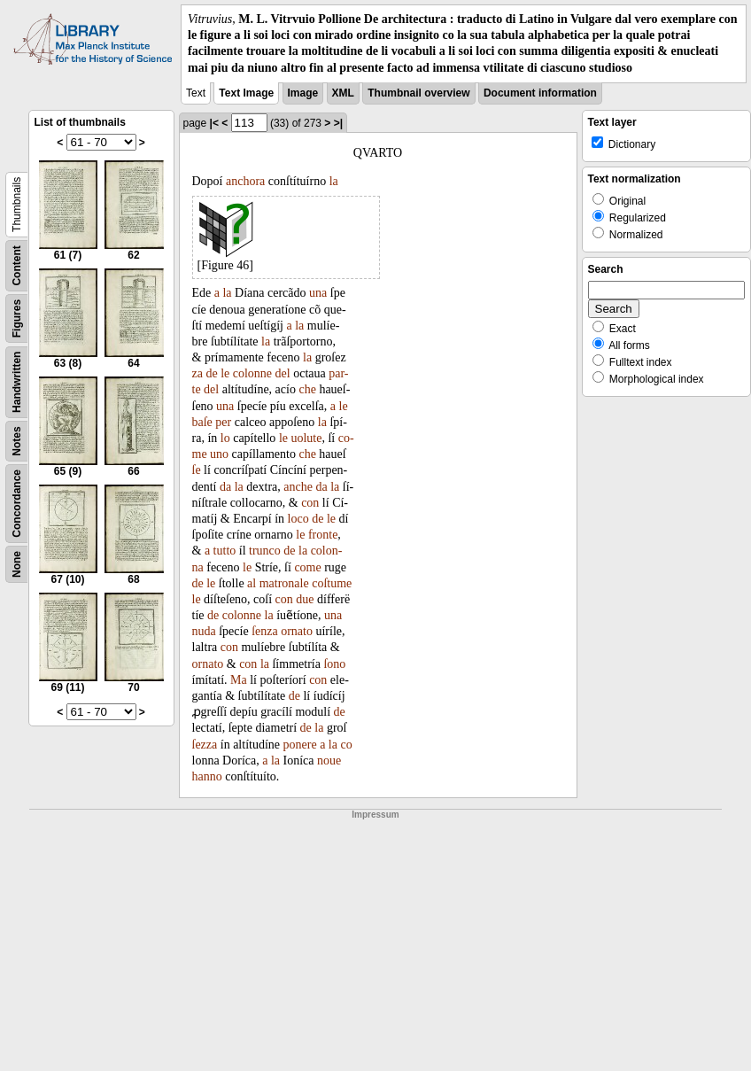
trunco (265, 550)
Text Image (246, 93)
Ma (238, 680)
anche (298, 486)
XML (343, 93)
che (306, 389)
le (225, 373)
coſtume (332, 583)
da (225, 486)
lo (225, 438)
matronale (284, 583)
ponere (300, 744)
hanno (207, 776)
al (251, 583)
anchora (245, 181)
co (346, 744)
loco (298, 518)
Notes (17, 440)
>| (338, 123)
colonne (252, 373)
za (197, 373)
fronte (322, 534)
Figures (17, 318)
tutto (224, 550)
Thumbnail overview (418, 93)
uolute (305, 438)
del (282, 373)
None (17, 564)
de (211, 373)
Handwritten (17, 381)
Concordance (17, 504)
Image (303, 93)
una (318, 292)
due (305, 599)
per (223, 422)
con (310, 502)
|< (214, 123)
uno (219, 454)
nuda (204, 631)
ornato (297, 631)
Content (17, 265)
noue (329, 760)
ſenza (265, 631)
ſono (334, 664)
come (307, 567)
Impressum (375, 814)
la (333, 181)
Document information (540, 93)
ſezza (205, 744)
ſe (196, 470)
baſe (202, 422)
